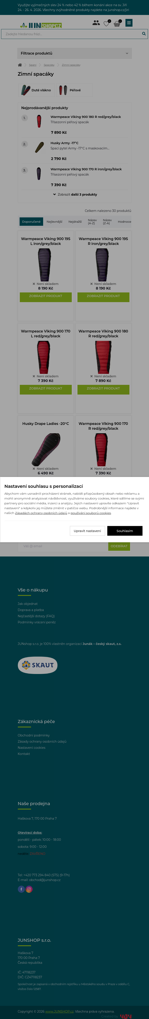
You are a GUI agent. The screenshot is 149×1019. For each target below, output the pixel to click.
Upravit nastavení (87, 531)
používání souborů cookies (91, 513)
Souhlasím (125, 531)
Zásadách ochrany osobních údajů (41, 513)
